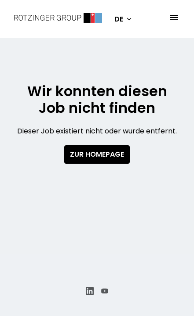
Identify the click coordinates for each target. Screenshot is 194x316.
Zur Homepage (97, 154)
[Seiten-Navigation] (174, 17)
